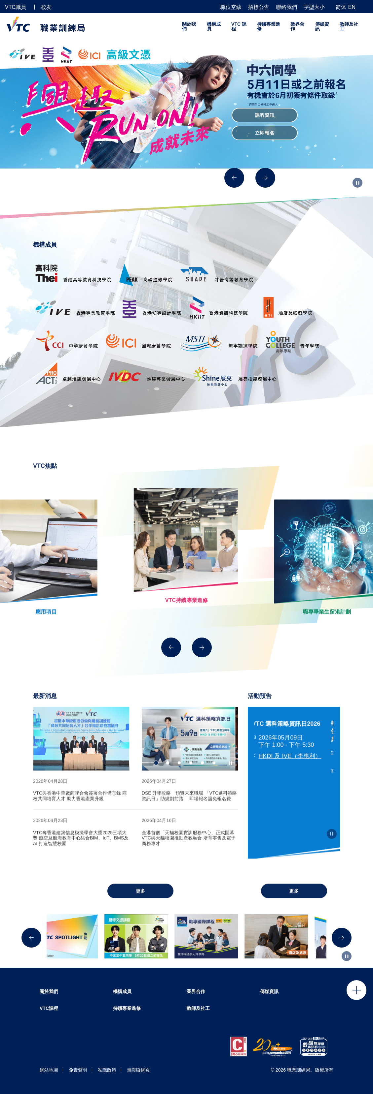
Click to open (356, 990)
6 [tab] (213, 775)
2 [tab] (167, 775)
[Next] (265, 178)
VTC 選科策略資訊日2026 (288, 736)
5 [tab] (202, 775)
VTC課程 (49, 1008)
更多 (140, 903)
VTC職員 (15, 7)
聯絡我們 (286, 7)
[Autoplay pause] (357, 183)
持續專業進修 (268, 26)
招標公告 (258, 7)
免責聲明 (78, 1070)
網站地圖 (49, 1070)
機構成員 (214, 26)
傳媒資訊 (322, 26)
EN (351, 7)
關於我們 (189, 26)
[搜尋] (365, 7)
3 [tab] (179, 775)
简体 (341, 7)
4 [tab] (190, 775)
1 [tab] (156, 775)
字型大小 (314, 7)
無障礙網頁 (138, 1070)
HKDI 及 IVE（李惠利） (292, 769)
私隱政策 (107, 1070)
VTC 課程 (238, 26)
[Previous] (234, 178)
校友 (46, 7)
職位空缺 (231, 7)
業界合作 (297, 26)
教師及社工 (349, 26)
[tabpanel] (81, 751)
